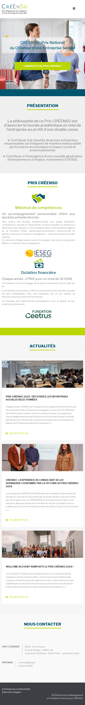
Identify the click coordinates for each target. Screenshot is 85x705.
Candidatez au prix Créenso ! (42, 66)
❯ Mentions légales (11, 692)
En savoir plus (17, 433)
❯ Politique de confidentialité (16, 689)
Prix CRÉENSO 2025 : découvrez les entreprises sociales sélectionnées (37, 398)
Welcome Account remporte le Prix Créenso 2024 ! (39, 566)
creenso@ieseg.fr (27, 662)
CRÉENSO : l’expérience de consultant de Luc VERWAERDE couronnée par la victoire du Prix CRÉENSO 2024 (42, 483)
